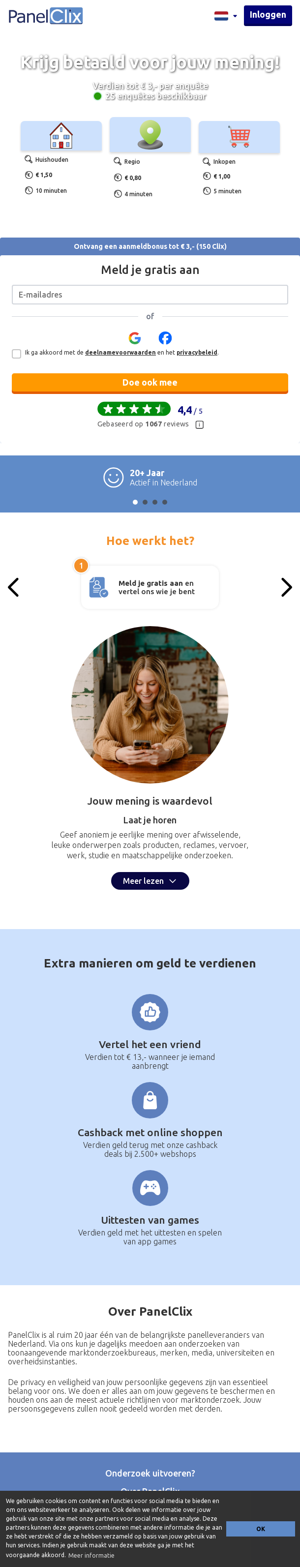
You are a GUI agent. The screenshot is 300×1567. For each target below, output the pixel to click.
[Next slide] (286, 587)
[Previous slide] (14, 587)
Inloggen (268, 14)
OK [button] (260, 1529)
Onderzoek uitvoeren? (150, 1473)
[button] (135, 341)
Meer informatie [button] (91, 1555)
